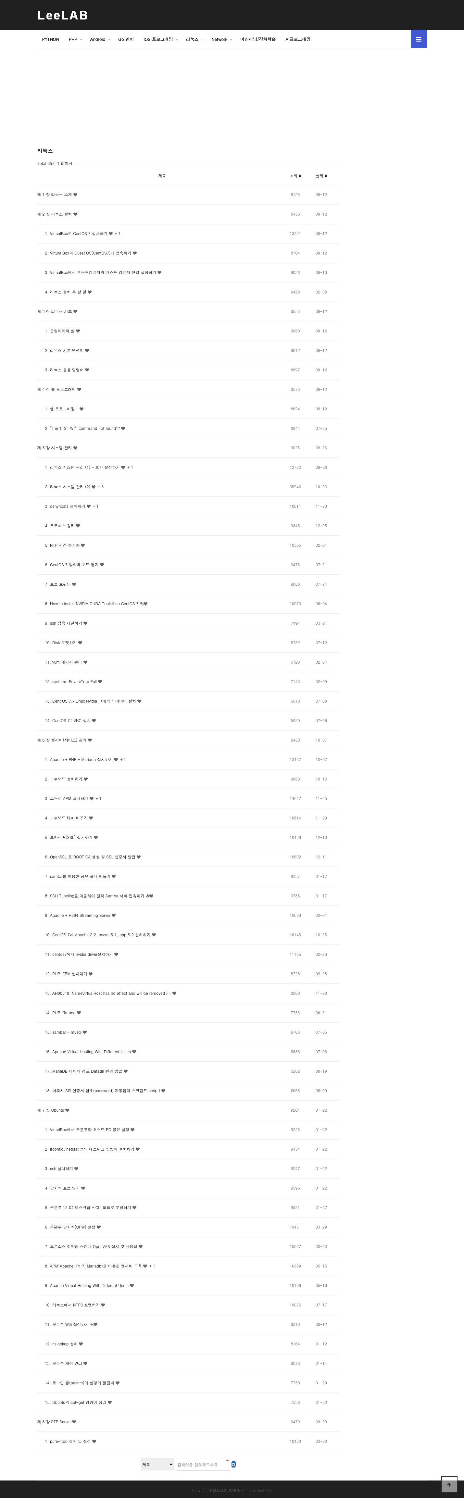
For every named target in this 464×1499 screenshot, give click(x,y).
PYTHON (50, 39)
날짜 (321, 175)
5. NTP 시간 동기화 (59, 545)
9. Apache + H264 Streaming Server (74, 915)
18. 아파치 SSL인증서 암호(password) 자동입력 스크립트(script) (99, 1090)
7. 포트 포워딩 (54, 584)
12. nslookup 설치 (58, 1343)
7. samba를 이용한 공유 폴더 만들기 (74, 876)
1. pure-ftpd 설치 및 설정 (64, 1441)
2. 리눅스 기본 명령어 (61, 350)
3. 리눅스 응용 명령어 (61, 369)
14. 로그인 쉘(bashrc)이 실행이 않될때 (76, 1382)
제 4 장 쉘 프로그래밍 (57, 389)
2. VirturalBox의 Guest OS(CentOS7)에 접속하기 (85, 253)
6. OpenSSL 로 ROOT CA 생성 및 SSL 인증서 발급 (87, 856)
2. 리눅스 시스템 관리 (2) (64, 486)
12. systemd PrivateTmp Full (67, 681)
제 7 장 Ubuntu (51, 1110)
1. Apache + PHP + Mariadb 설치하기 (75, 759)
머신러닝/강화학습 (258, 39)
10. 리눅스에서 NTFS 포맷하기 (69, 1304)
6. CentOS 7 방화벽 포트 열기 (68, 564)
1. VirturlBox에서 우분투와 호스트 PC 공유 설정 (84, 1129)
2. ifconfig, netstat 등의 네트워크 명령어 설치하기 (86, 1149)
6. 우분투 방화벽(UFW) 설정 (67, 1227)
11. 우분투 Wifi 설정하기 (63, 1324)
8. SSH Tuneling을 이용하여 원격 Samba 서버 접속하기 (91, 895)
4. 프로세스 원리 (56, 525)
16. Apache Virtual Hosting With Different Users (84, 1051)
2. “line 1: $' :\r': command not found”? (79, 428)
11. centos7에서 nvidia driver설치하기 (75, 954)
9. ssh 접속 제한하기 (60, 623)
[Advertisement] (188, 100)
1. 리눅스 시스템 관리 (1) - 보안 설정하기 (79, 467)
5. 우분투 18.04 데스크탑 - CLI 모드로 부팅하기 (84, 1207)
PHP (73, 39)
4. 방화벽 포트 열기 (59, 1188)
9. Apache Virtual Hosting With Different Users (83, 1285)
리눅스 (192, 39)
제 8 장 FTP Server (54, 1421)
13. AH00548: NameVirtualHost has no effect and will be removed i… (104, 993)
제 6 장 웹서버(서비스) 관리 (62, 740)
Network (219, 39)
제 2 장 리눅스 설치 (55, 214)
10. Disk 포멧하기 (57, 642)
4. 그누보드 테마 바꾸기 (63, 817)
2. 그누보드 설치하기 (60, 778)
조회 (295, 175)
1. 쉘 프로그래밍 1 (58, 408)
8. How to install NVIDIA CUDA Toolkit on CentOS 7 (88, 603)
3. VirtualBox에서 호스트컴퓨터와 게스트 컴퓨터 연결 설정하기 (97, 272)
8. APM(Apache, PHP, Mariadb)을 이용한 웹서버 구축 (90, 1265)
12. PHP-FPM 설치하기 (63, 973)
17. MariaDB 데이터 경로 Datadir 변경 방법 (80, 1071)
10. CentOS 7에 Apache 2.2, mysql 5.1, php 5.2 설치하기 (94, 934)
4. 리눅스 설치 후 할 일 (62, 291)
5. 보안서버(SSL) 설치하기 (65, 837)
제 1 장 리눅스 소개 (55, 194)
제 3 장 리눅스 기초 (55, 311)
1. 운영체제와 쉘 (56, 330)
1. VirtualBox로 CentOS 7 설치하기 (73, 233)
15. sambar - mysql (60, 1032)
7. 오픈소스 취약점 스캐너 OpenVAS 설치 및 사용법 (88, 1246)
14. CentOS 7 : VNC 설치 (64, 720)
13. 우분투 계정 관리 (60, 1363)
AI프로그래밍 (297, 39)
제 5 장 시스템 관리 (55, 447)
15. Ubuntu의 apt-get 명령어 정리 (72, 1402)
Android (97, 39)
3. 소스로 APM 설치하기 (63, 798)
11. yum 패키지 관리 (60, 662)
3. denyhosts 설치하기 (62, 506)
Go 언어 (126, 39)
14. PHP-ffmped (57, 1012)
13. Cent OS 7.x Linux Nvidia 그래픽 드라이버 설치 (87, 701)
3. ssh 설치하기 (56, 1168)
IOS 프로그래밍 (158, 39)
